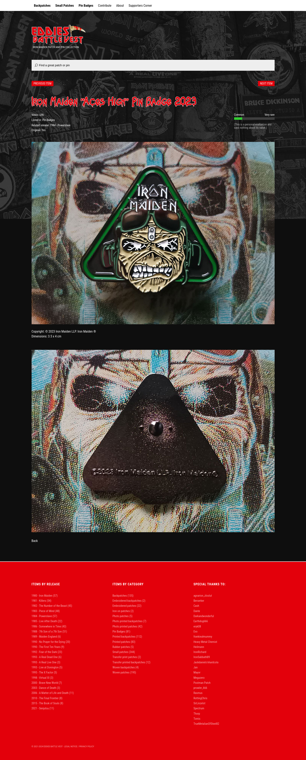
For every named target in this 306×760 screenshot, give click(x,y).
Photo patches (120, 616)
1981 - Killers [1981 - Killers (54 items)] (41, 600)
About (120, 5)
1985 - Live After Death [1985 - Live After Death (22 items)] (47, 621)
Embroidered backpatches (126, 600)
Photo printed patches (124, 626)
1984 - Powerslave (60, 125)
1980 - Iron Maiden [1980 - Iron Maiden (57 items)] (45, 595)
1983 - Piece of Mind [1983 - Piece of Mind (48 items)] (46, 611)
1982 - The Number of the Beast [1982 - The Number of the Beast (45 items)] (52, 605)
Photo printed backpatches (127, 621)
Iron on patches (121, 611)
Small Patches (64, 5)
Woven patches (120, 672)
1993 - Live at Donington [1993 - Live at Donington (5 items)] (47, 667)
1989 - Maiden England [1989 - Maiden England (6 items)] (46, 636)
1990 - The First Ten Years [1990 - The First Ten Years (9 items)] (48, 647)
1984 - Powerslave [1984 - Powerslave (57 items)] (44, 616)
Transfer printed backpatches (128, 662)
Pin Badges (86, 5)
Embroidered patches (124, 605)
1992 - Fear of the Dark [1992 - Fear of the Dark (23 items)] (47, 652)
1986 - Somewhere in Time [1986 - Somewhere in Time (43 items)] (49, 626)
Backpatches (42, 5)
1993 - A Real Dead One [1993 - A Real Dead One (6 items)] (47, 657)
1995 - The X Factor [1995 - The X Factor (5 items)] (44, 672)
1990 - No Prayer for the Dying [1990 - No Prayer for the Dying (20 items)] (51, 641)
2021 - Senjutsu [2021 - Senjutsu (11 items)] (43, 708)
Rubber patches (121, 647)
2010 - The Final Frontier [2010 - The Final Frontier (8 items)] (47, 698)
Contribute (104, 5)
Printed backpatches (123, 636)
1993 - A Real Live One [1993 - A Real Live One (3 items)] (46, 662)
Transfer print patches (124, 657)
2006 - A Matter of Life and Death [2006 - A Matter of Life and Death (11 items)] (53, 693)
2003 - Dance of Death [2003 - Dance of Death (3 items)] (46, 687)
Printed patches (121, 641)
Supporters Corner (140, 5)
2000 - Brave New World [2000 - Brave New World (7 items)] (47, 682)
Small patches (120, 652)
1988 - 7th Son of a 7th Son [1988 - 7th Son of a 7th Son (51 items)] (49, 631)
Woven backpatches (123, 667)
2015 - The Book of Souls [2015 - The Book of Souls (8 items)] (47, 703)
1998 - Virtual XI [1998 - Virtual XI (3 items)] (42, 677)
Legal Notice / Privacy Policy (79, 746)
